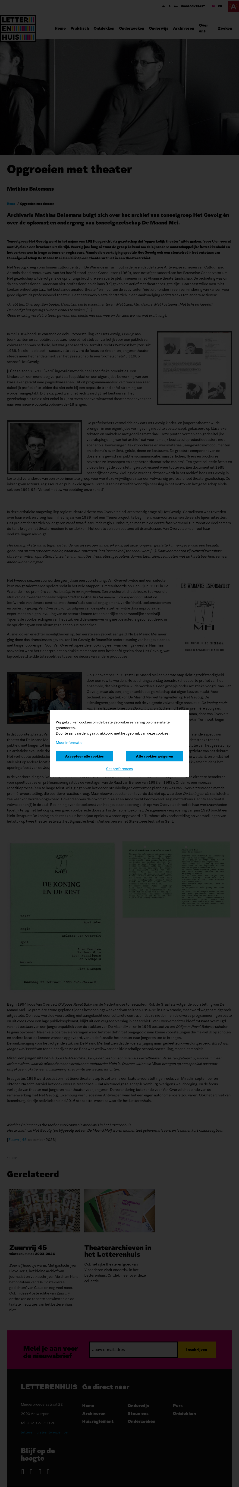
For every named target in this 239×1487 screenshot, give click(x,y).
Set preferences (119, 768)
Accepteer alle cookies (84, 756)
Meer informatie (69, 742)
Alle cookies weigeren (154, 756)
